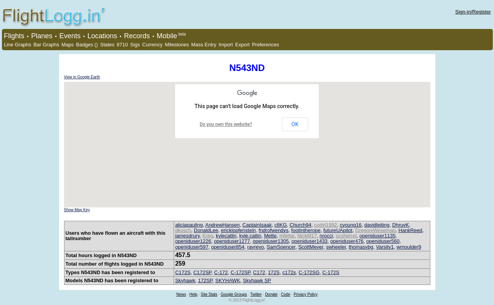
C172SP (202, 272)
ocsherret (346, 236)
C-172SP (240, 272)
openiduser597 (191, 247)
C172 (259, 272)
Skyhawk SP (257, 280)
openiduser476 (347, 241)
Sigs (135, 44)
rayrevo (255, 247)
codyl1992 (325, 225)
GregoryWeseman (375, 230)
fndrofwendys (273, 230)
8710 (122, 44)
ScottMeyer (310, 247)
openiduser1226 (193, 241)
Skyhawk (185, 280)
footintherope (306, 230)
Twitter (256, 294)
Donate (271, 294)
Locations (102, 36)
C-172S (330, 272)
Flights (14, 36)
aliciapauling (189, 225)
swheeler (336, 247)
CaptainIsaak (257, 225)
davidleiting (376, 225)
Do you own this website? (226, 124)
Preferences (265, 44)
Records (137, 36)
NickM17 (307, 236)
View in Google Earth (82, 77)
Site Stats (209, 294)
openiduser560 (382, 241)
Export (242, 44)
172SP (205, 280)
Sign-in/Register (473, 12)
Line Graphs (17, 44)
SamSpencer (281, 247)
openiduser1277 (232, 241)
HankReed (410, 230)
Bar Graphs (46, 44)
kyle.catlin (250, 236)
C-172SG (309, 272)
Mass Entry (203, 44)
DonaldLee (206, 230)
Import (225, 44)
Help (193, 294)
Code (285, 294)
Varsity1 (385, 247)
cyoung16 (350, 225)
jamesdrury (187, 236)
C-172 (221, 272)
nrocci (326, 236)
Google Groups (234, 294)
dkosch (183, 230)
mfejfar (286, 236)
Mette (270, 236)
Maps (67, 44)
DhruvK (400, 225)
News (181, 294)
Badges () (87, 44)
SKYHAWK (227, 280)
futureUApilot (337, 230)
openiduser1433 (309, 241)
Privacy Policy (306, 294)
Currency (152, 44)
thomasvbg (361, 247)
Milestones (177, 44)
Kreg (207, 236)
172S (273, 272)
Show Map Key (77, 210)
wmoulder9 (409, 247)
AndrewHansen (222, 225)
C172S (183, 272)
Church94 (300, 225)
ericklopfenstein (238, 230)
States (107, 44)
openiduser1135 (377, 236)
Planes (41, 36)
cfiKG (280, 225)
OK (294, 124)
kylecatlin (226, 236)
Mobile (167, 36)
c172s (289, 272)
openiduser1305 (271, 241)
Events (70, 36)
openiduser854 (227, 247)
